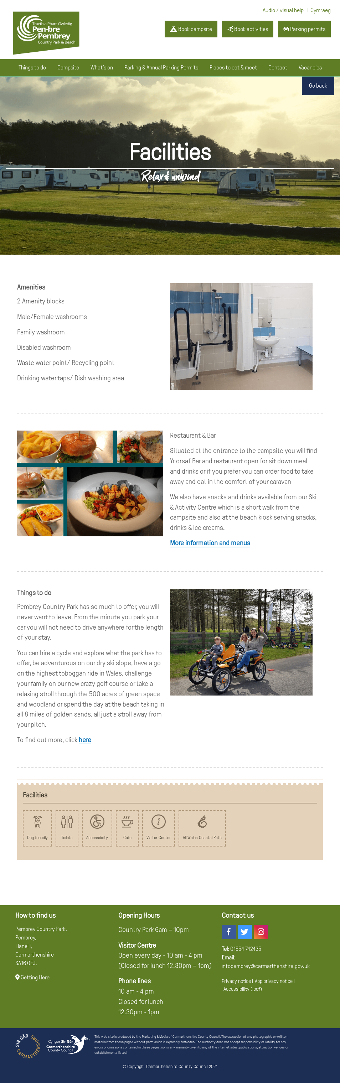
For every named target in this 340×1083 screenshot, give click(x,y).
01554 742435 (245, 949)
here (85, 740)
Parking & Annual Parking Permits (161, 67)
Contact (277, 67)
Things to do (32, 67)
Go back (318, 86)
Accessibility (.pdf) (242, 989)
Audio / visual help (283, 10)
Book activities (247, 29)
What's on (102, 67)
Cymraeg (320, 10)
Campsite (68, 67)
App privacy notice (274, 981)
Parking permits (304, 29)
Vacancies (310, 67)
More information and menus (210, 543)
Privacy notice (236, 981)
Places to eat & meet (233, 67)
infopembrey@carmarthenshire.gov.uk (266, 966)
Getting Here (32, 977)
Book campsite (191, 29)
